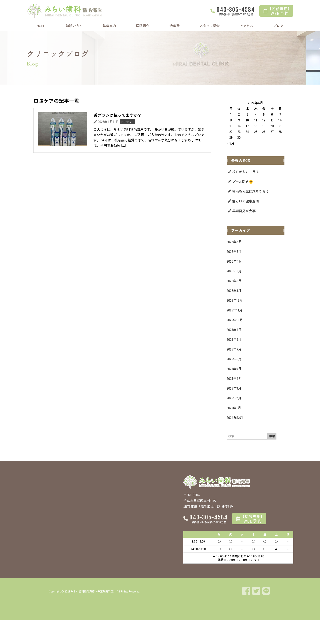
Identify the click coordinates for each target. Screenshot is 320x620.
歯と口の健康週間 (245, 201)
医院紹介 (142, 25)
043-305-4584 (236, 9)
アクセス (246, 25)
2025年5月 (234, 368)
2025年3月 (234, 388)
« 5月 (230, 143)
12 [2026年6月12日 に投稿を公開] (263, 120)
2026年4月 (234, 261)
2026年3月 (234, 271)
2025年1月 (234, 407)
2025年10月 (235, 319)
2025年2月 (234, 398)
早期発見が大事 (244, 210)
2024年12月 (235, 417)
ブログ (278, 25)
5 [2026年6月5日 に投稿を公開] (264, 114)
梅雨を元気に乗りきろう (250, 191)
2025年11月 (234, 310)
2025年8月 (234, 339)
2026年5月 (234, 251)
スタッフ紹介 (210, 25)
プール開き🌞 (242, 181)
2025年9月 (234, 329)
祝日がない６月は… (247, 171)
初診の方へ (74, 25)
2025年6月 (234, 359)
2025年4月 (234, 378)
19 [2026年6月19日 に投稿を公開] (264, 125)
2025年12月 (235, 300)
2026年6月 (234, 241)
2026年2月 (234, 280)
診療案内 (109, 25)
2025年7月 (234, 349)
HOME (41, 25)
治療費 (175, 25)
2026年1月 (234, 290)
